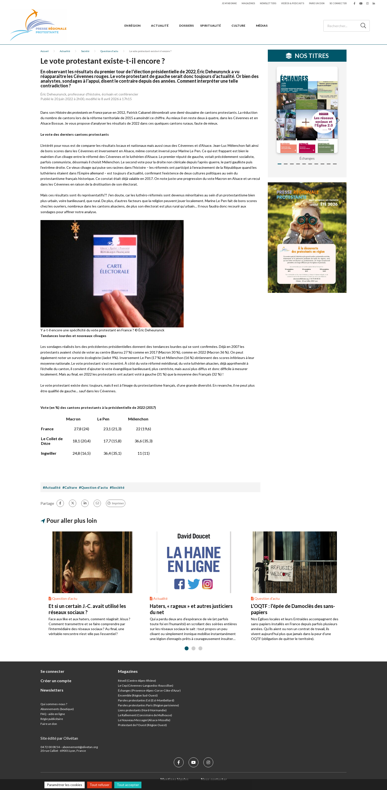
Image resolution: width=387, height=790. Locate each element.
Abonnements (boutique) (57, 709)
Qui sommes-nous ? (53, 704)
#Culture (69, 487)
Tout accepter (128, 785)
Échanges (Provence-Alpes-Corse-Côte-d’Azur (149, 690)
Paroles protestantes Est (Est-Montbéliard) (146, 700)
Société (85, 51)
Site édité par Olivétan (59, 738)
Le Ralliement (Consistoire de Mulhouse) (145, 715)
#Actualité (51, 487)
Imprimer (118, 503)
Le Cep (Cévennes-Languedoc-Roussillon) (145, 685)
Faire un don (317, 3)
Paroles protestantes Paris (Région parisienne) (148, 705)
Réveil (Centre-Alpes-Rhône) (137, 680)
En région (132, 25)
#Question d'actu (93, 487)
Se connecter (338, 3)
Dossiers (186, 25)
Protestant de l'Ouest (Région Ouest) (142, 725)
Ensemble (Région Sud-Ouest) (138, 695)
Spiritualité (210, 25)
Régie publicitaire (51, 719)
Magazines (248, 3)
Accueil (44, 51)
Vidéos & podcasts (292, 3)
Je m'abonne (229, 3)
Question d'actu (109, 51)
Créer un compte (55, 680)
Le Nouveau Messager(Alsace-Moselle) (144, 720)
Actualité (160, 25)
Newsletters (268, 3)
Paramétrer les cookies (64, 785)
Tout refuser (99, 785)
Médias (262, 25)
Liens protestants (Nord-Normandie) (142, 710)
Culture (238, 25)
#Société (117, 487)
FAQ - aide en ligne (52, 714)
